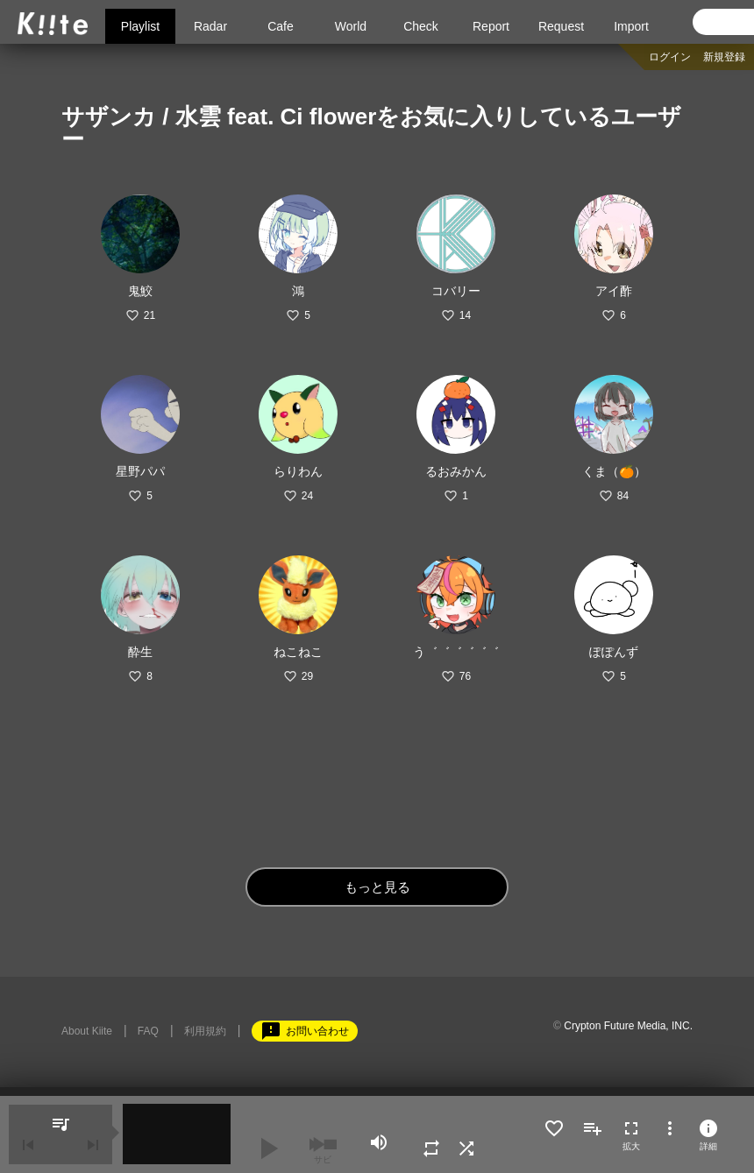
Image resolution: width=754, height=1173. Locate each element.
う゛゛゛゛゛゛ (456, 652)
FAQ (148, 1031)
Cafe (280, 26)
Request (561, 26)
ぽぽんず (613, 652)
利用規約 (205, 1031)
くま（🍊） (614, 471)
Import (631, 26)
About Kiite (86, 1031)
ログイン (670, 57)
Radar (210, 26)
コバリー (455, 291)
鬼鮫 (140, 291)
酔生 (140, 652)
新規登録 (724, 57)
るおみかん (456, 471)
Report (491, 26)
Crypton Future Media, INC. (628, 1026)
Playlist (140, 26)
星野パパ (140, 471)
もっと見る (377, 887)
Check (420, 26)
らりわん (298, 471)
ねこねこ (298, 652)
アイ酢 (613, 291)
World (350, 26)
